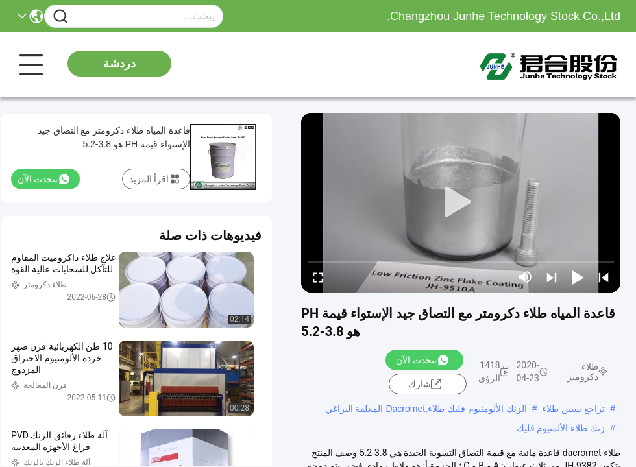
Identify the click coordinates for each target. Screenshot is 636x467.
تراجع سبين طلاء (573, 408)
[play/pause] (578, 277)
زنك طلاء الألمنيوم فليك (561, 428)
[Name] (60, 16)
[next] (552, 277)
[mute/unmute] (526, 277)
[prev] (604, 277)
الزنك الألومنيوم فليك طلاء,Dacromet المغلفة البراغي (426, 408)
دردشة (119, 63)
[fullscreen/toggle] (318, 277)
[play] (461, 202)
